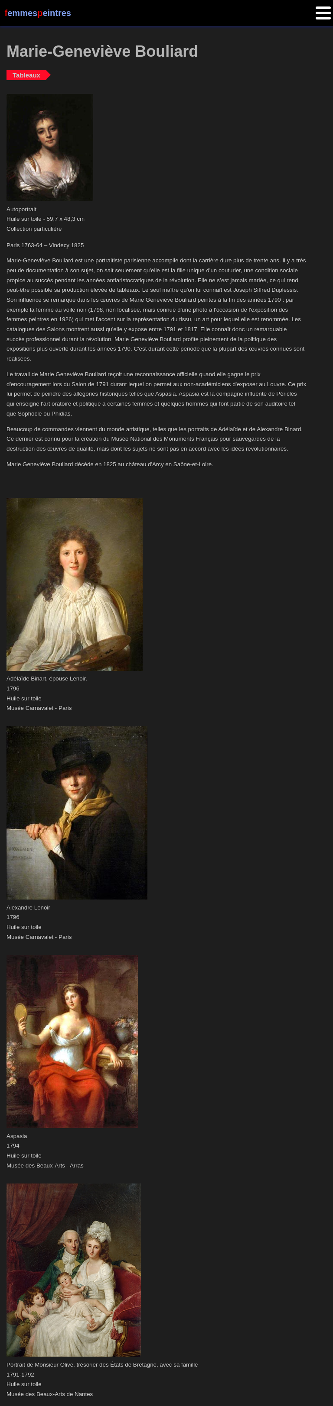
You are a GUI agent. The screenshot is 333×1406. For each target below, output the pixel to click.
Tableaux (26, 75)
